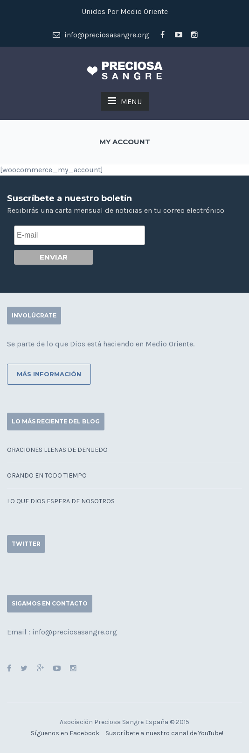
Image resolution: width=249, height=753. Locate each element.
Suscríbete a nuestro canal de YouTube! (164, 733)
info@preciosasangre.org (101, 34)
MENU (125, 101)
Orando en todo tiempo (47, 475)
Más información (49, 374)
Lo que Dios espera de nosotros (61, 501)
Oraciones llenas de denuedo (57, 450)
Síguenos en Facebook (65, 733)
